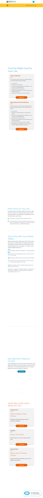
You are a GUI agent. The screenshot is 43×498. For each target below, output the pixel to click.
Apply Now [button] (21, 388)
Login (35, 5)
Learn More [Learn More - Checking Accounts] (21, 425)
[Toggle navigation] (7, 5)
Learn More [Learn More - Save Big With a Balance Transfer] (21, 371)
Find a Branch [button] (21, 392)
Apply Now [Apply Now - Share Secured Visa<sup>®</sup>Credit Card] (21, 129)
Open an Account (29, 5)
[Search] (33, 2)
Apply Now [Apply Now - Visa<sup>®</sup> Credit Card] (21, 97)
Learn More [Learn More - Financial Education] (21, 465)
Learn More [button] (21, 169)
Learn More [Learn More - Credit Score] (21, 444)
